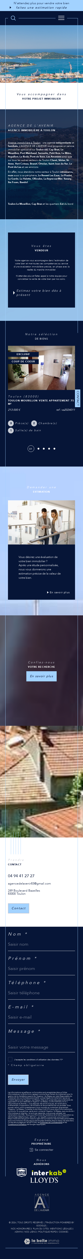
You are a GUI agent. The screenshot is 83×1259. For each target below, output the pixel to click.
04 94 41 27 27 (21, 876)
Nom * (18, 934)
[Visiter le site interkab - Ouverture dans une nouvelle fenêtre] (49, 1172)
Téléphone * (27, 983)
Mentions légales (61, 1228)
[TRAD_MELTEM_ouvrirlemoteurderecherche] (13, 18)
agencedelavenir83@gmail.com (29, 883)
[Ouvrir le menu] (61, 18)
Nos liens (30, 1231)
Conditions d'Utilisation (17, 1124)
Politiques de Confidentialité (51, 1122)
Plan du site (40, 1228)
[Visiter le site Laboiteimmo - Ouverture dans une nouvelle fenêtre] (41, 1246)
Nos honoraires (21, 1228)
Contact (78, 398)
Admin (18, 1231)
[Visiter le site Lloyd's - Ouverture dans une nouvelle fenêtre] (44, 1180)
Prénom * (22, 958)
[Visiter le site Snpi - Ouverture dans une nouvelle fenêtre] (22, 1172)
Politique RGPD (47, 1231)
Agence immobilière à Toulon (24, 142)
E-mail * (21, 1007)
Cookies (63, 1232)
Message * (24, 1031)
